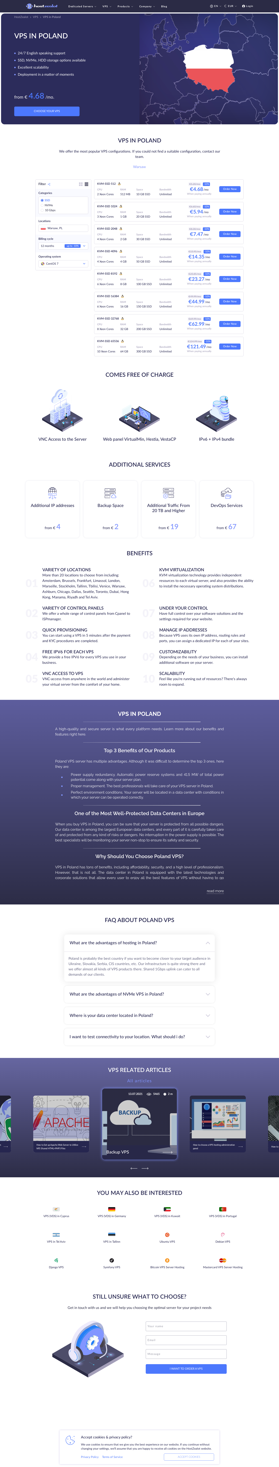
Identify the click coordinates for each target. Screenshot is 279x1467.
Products (126, 6)
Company (147, 6)
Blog (164, 6)
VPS (107, 6)
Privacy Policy (90, 1457)
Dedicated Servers (82, 6)
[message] (186, 1354)
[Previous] (134, 1168)
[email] (186, 1340)
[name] (186, 1326)
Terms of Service (112, 1457)
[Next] (145, 1168)
